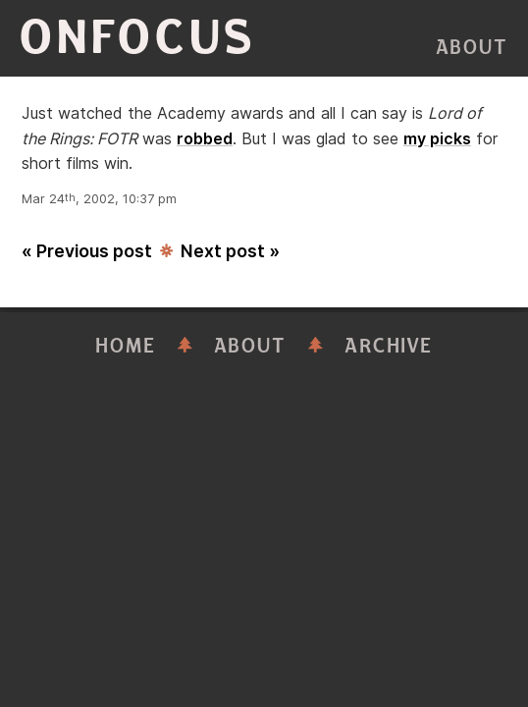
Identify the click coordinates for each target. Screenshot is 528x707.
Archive (388, 346)
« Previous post (87, 251)
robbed (205, 138)
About (472, 47)
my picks (437, 138)
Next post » (230, 251)
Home (125, 346)
